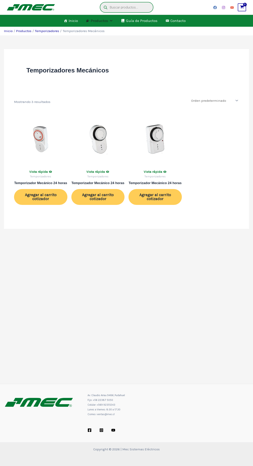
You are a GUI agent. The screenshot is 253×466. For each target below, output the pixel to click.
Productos (102, 21)
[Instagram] (223, 7)
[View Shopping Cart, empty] (242, 7)
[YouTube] (232, 7)
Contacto (178, 21)
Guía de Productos (142, 21)
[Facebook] (215, 7)
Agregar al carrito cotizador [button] (41, 197)
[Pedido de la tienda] (214, 100)
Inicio (73, 21)
